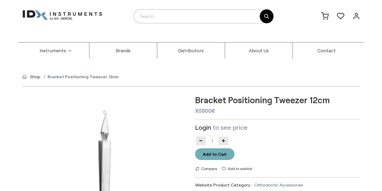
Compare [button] (206, 168)
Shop (35, 76)
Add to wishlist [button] (237, 168)
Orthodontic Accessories (278, 184)
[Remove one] (201, 141)
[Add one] (223, 141)
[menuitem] (56, 51)
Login (203, 127)
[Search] (267, 16)
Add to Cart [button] (214, 154)
